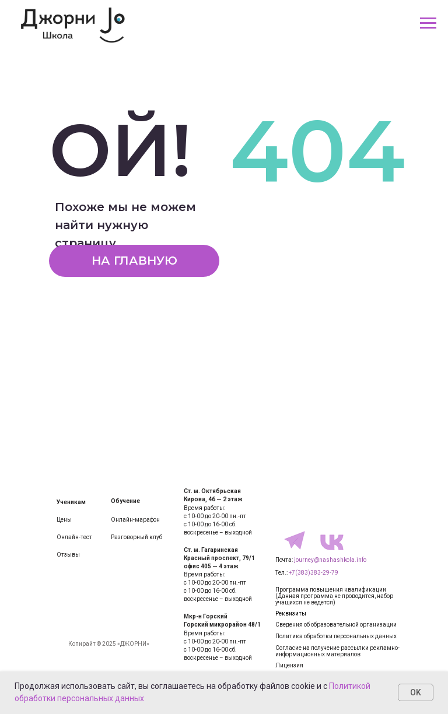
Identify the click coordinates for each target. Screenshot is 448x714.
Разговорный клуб (136, 537)
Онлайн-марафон (135, 519)
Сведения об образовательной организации (336, 624)
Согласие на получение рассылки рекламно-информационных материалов (337, 651)
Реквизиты (290, 613)
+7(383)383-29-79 (313, 572)
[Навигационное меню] (428, 23)
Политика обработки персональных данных (336, 636)
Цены (64, 519)
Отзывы (68, 554)
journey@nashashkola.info (330, 560)
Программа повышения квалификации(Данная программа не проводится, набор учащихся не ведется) (334, 596)
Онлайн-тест (74, 537)
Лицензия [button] (289, 665)
